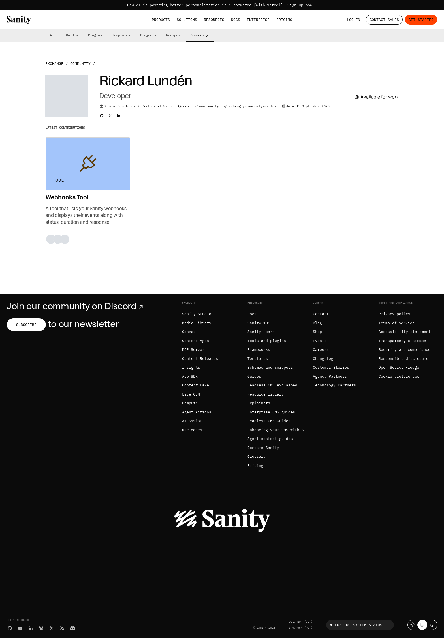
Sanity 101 (258, 323)
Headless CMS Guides (269, 420)
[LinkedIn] (31, 628)
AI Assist (192, 420)
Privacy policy (394, 314)
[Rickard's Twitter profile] (110, 115)
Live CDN (191, 394)
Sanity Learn (261, 331)
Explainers (258, 403)
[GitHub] (10, 628)
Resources (214, 19)
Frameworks (258, 349)
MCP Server (193, 349)
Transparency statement (403, 340)
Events (319, 340)
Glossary (256, 456)
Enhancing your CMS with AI (276, 430)
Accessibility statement (405, 331)
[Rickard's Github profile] (101, 115)
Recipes (173, 35)
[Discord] (73, 628)
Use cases (192, 430)
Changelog (323, 358)
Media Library (197, 323)
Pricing (284, 19)
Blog (317, 323)
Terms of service (397, 323)
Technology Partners (334, 385)
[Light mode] (412, 625)
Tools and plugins (266, 340)
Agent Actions (197, 412)
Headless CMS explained (272, 385)
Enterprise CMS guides (271, 412)
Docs (235, 19)
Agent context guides (270, 438)
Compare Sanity (263, 447)
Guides (72, 35)
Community (199, 35)
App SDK (190, 376)
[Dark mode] (432, 625)
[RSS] (62, 628)
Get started (421, 19)
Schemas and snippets (270, 367)
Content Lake (195, 385)
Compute (190, 403)
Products (161, 19)
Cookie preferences (399, 376)
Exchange (54, 63)
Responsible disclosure (403, 358)
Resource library (265, 394)
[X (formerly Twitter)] (52, 628)
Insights (191, 367)
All (53, 35)
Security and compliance (405, 349)
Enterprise (258, 19)
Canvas (189, 331)
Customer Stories (331, 367)
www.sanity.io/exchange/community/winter (237, 106)
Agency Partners (330, 376)
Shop (317, 331)
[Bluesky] (41, 628)
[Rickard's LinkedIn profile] (118, 115)
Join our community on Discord (76, 306)
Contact (321, 314)
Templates (121, 35)
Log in (353, 19)
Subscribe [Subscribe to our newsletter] (26, 324)
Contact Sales (384, 19)
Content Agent (197, 340)
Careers (321, 349)
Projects (148, 35)
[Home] (19, 20)
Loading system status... (358, 625)
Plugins (95, 35)
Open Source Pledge (399, 367)
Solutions (187, 19)
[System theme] (422, 625)
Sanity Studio (197, 314)
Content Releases (200, 358)
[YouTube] (20, 628)
